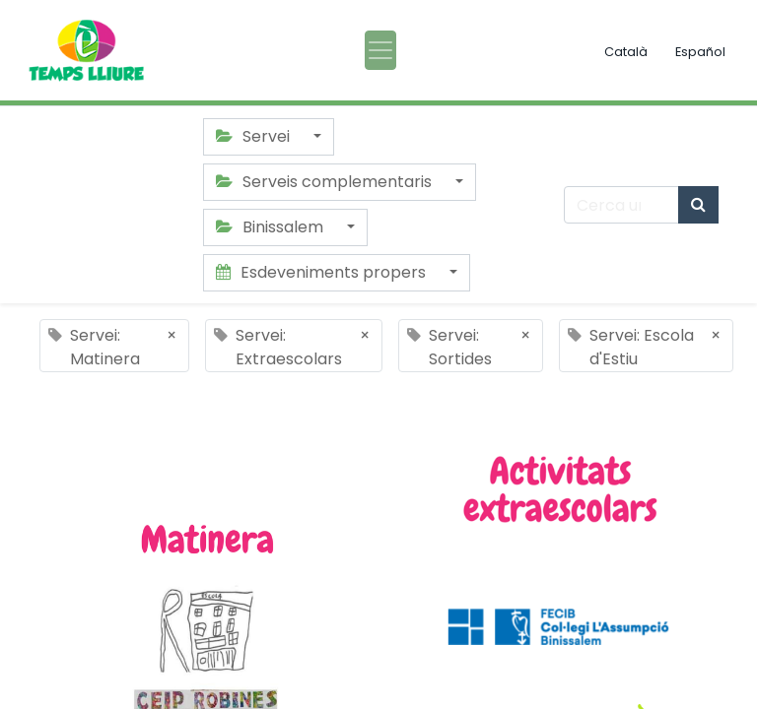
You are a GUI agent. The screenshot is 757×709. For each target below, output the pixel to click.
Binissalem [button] (271, 227)
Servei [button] (255, 136)
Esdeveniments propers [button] (323, 272)
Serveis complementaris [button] (326, 181)
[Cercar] (698, 205)
